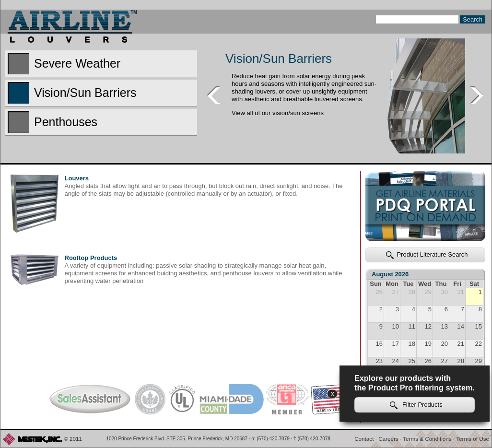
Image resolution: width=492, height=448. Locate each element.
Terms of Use (472, 439)
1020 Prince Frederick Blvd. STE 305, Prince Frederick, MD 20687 (176, 438)
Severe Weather (64, 63)
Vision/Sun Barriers (72, 93)
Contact (364, 439)
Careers (388, 439)
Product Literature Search (427, 255)
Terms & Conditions (427, 439)
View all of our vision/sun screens (278, 113)
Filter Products (416, 405)
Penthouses (52, 122)
